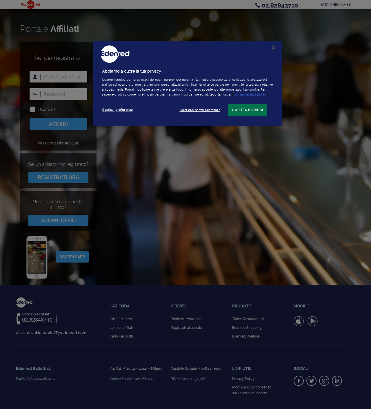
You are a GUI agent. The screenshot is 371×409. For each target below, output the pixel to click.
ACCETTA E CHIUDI (247, 110)
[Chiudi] (273, 47)
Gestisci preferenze (117, 110)
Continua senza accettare (199, 110)
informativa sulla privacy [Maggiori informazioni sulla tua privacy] (250, 94)
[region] (187, 83)
